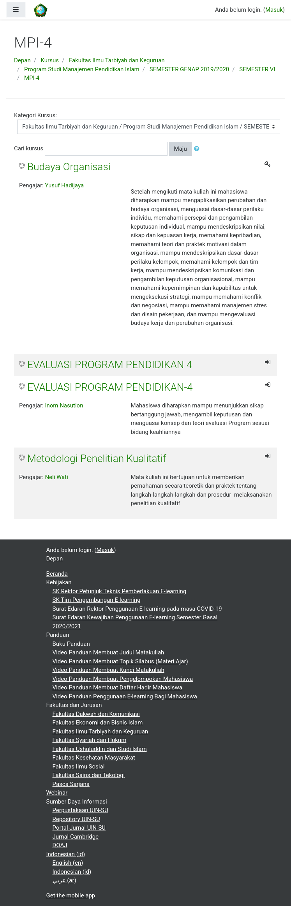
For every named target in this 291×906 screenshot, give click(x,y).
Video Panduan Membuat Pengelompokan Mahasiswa (123, 678)
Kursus (50, 60)
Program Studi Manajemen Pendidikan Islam (81, 69)
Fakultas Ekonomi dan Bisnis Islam (98, 722)
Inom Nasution (64, 405)
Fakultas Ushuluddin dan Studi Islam (100, 749)
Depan (22, 60)
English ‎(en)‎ (68, 862)
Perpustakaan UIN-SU (80, 810)
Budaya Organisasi (69, 167)
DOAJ (60, 845)
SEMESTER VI (257, 69)
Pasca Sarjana (71, 784)
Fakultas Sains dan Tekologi (89, 775)
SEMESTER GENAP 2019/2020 (189, 69)
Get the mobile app (70, 895)
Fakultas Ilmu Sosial (79, 766)
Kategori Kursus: (35, 115)
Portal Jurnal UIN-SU (79, 827)
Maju (180, 148)
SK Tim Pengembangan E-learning (97, 599)
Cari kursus (28, 148)
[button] (198, 149)
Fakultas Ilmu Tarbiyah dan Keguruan (117, 60)
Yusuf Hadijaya (64, 185)
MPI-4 (31, 77)
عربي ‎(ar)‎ (64, 880)
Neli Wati (56, 477)
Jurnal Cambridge (76, 836)
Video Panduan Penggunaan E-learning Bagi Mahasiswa (125, 696)
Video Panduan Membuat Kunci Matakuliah (108, 669)
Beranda (57, 573)
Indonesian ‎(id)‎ (65, 854)
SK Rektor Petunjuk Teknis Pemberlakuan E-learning (120, 591)
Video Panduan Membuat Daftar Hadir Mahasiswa (117, 687)
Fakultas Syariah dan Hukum (90, 740)
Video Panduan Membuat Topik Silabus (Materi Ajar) (120, 661)
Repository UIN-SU (76, 819)
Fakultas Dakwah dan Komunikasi (96, 713)
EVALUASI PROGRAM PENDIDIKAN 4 (109, 364)
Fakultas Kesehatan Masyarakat (94, 757)
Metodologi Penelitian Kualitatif (96, 458)
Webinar (57, 792)
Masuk (274, 9)
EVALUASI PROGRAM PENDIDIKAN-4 (110, 387)
